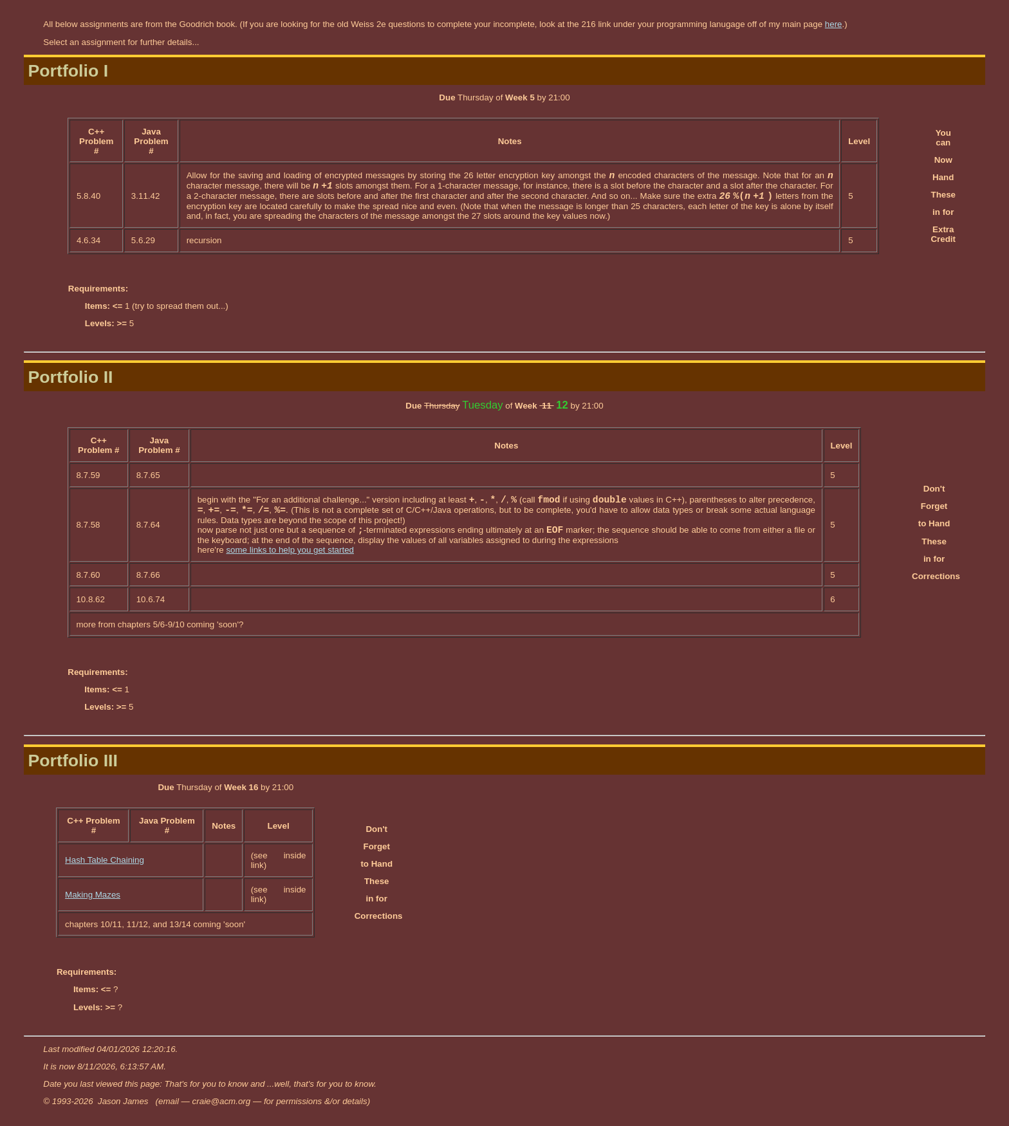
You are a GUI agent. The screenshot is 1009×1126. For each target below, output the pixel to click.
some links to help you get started (290, 550)
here (833, 24)
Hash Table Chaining (104, 860)
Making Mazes (92, 895)
